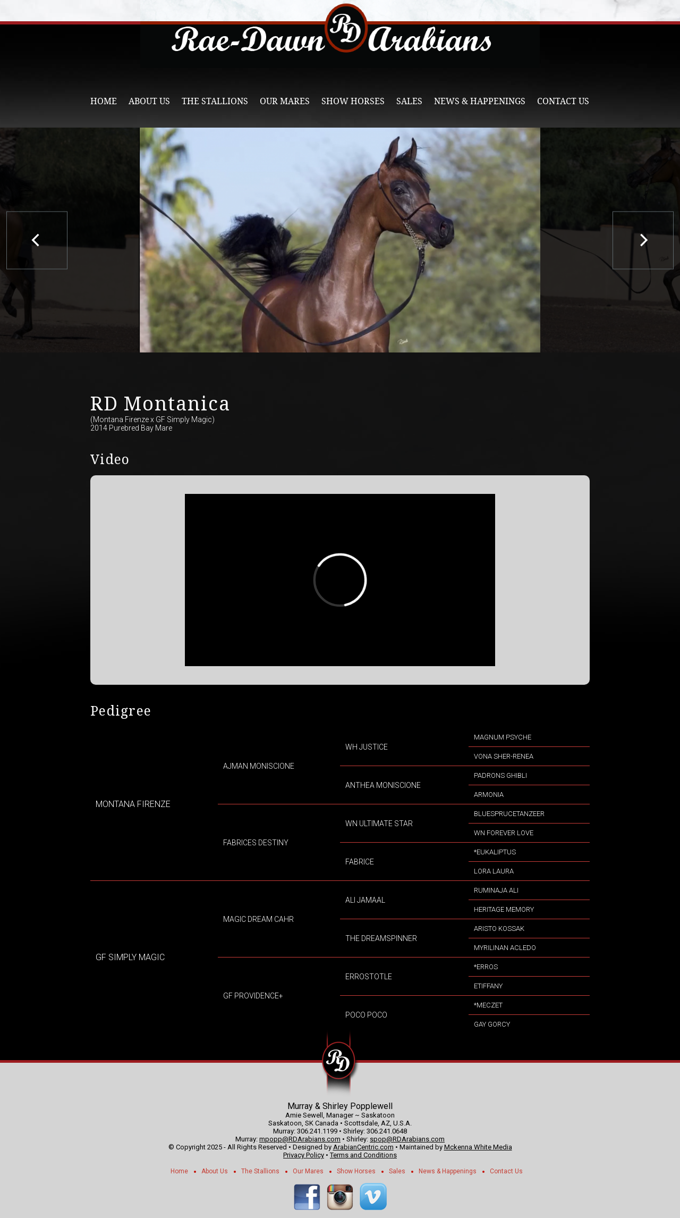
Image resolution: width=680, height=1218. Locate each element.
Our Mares (285, 101)
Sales (409, 101)
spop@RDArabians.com (407, 1139)
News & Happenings (479, 101)
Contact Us (563, 101)
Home (103, 101)
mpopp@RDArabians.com (300, 1139)
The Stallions (215, 101)
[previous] (36, 240)
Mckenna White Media (478, 1147)
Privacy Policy (303, 1155)
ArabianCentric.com (363, 1147)
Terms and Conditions (363, 1155)
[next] (643, 240)
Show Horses (353, 101)
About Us (149, 101)
